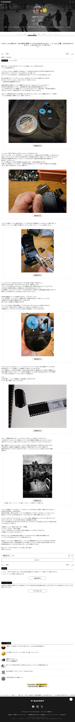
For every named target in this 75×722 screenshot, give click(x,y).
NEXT (67, 54)
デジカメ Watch (24, 711)
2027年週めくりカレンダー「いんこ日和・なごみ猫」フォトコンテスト (20, 654)
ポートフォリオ (19, 34)
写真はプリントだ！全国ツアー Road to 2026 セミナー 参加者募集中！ (9, 660)
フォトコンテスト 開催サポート (47, 711)
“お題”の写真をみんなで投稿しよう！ (12, 679)
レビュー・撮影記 (32, 34)
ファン (50, 34)
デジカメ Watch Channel (34, 711)
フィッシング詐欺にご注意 (12, 574)
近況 (25, 34)
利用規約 (15, 714)
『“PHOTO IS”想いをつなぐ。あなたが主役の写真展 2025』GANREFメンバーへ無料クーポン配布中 (29, 572)
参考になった (6, 555)
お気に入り (44, 34)
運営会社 (10, 714)
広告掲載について (44, 714)
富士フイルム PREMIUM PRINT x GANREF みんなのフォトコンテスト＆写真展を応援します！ (25, 666)
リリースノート (56, 714)
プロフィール (56, 34)
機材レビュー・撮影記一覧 (17, 695)
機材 (39, 34)
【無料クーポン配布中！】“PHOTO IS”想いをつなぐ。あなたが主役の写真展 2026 (22, 647)
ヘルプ (50, 714)
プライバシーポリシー (22, 714)
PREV (7, 54)
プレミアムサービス (37, 590)
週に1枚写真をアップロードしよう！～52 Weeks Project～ (17, 672)
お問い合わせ (63, 714)
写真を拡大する (37, 145)
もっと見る (68, 27)
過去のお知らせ (37, 578)
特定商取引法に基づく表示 (34, 714)
